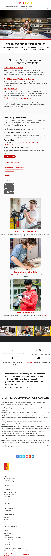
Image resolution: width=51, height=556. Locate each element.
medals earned (31, 362)
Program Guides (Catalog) (12, 162)
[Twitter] (20, 456)
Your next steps (10, 156)
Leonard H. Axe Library (9, 540)
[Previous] (2, 331)
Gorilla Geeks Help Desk (10, 508)
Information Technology (10, 526)
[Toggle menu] (4, 2)
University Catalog (9, 499)
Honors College (8, 496)
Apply (7, 175)
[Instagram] (30, 456)
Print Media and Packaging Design (19, 79)
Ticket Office (7, 544)
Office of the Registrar (9, 478)
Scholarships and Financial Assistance (15, 167)
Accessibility (26, 554)
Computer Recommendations (13, 173)
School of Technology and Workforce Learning (18, 6)
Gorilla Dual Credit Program (11, 492)
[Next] (48, 331)
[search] (46, 2)
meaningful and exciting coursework (16, 275)
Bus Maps (6, 535)
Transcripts (7, 485)
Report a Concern (8, 506)
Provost (6, 519)
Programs (30, 8)
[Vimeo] (24, 456)
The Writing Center (9, 542)
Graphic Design (10, 88)
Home (3, 8)
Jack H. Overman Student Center (12, 537)
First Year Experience (9, 483)
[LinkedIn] (33, 456)
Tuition (5, 476)
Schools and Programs (10, 494)
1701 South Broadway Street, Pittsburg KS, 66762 (16, 551)
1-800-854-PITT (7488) (18, 549)
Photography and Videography (17, 98)
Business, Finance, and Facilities (12, 522)
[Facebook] (17, 456)
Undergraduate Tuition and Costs (14, 169)
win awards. (45, 315)
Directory (6, 517)
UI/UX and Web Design (13, 67)
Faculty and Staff (9, 171)
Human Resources (8, 524)
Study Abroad (7, 510)
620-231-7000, (7, 549)
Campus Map (7, 533)
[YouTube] (27, 456)
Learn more (14, 181)
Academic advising (9, 481)
